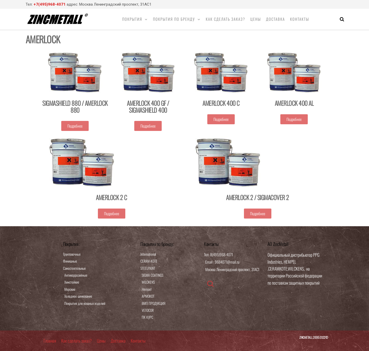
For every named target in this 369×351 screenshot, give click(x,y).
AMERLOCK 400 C (220, 103)
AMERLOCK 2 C (111, 197)
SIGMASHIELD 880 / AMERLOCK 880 (75, 106)
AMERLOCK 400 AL (294, 103)
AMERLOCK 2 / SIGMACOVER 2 (257, 197)
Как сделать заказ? (225, 19)
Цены (255, 19)
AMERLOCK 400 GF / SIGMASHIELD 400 (148, 106)
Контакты (299, 19)
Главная (50, 340)
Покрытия (132, 19)
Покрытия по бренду (174, 19)
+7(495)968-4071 (50, 4)
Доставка (275, 19)
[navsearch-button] (210, 284)
